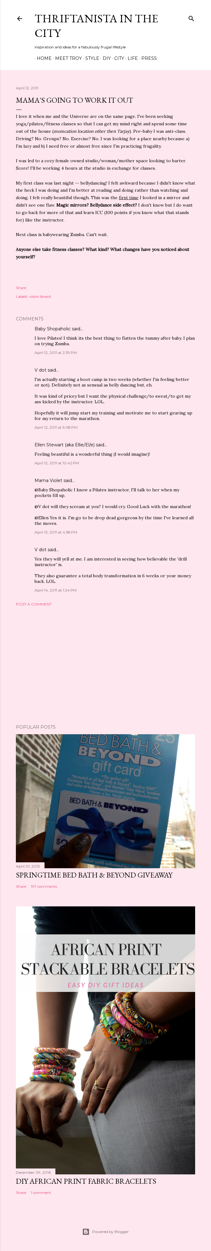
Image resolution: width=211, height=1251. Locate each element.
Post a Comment (34, 604)
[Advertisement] (105, 665)
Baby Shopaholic (53, 329)
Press (147, 58)
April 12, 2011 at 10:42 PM (57, 463)
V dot (40, 370)
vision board (40, 296)
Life (130, 58)
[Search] (191, 17)
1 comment (41, 1192)
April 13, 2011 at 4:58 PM (56, 532)
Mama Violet (48, 480)
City (117, 58)
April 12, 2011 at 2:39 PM (56, 352)
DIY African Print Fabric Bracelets (86, 1181)
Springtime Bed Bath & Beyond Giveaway (94, 875)
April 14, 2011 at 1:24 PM (56, 590)
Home (42, 58)
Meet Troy (66, 58)
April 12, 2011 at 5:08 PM (56, 427)
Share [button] (21, 287)
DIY (105, 58)
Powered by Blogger (105, 1231)
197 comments (44, 886)
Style (90, 58)
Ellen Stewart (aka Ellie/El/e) (65, 445)
